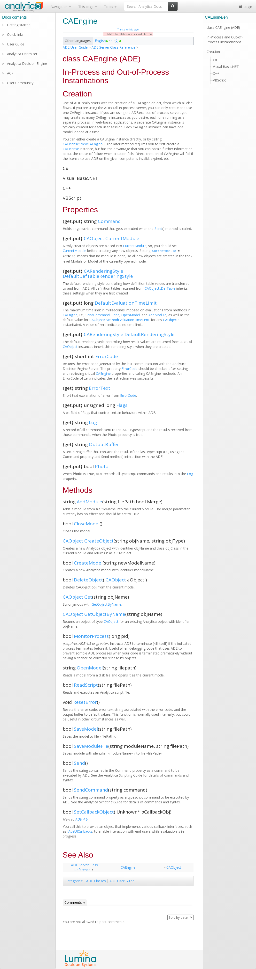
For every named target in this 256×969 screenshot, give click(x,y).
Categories (73, 881)
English (100, 40)
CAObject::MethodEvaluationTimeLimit (119, 319)
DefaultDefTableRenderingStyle (98, 276)
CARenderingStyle (103, 271)
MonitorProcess (91, 636)
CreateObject (99, 541)
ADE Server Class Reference (113, 47)
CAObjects (171, 319)
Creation (213, 51)
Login (245, 6)
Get (88, 597)
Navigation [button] (61, 6)
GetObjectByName (106, 604)
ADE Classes (96, 881)
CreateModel (88, 563)
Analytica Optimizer (22, 53)
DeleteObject (88, 580)
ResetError (85, 702)
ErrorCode (106, 356)
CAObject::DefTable (160, 288)
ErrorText (99, 388)
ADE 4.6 (81, 819)
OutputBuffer (104, 444)
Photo (102, 466)
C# (215, 60)
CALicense (71, 149)
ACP (10, 73)
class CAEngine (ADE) (223, 27)
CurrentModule (122, 238)
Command (109, 221)
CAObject (94, 238)
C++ (216, 73)
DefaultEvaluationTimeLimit (126, 303)
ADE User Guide (75, 47)
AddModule (157, 315)
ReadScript (86, 685)
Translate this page (128, 29)
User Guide (15, 44)
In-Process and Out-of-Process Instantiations (225, 39)
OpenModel (130, 315)
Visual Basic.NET (226, 66)
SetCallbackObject (94, 812)
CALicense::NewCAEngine (82, 144)
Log (93, 422)
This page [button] (87, 6)
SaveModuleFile (91, 746)
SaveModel (86, 729)
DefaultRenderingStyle (149, 334)
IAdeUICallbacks (79, 831)
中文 (114, 40)
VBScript (219, 80)
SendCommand (97, 315)
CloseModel (87, 524)
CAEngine (70, 315)
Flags (121, 405)
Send (158, 228)
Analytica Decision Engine (27, 63)
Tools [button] (110, 6)
